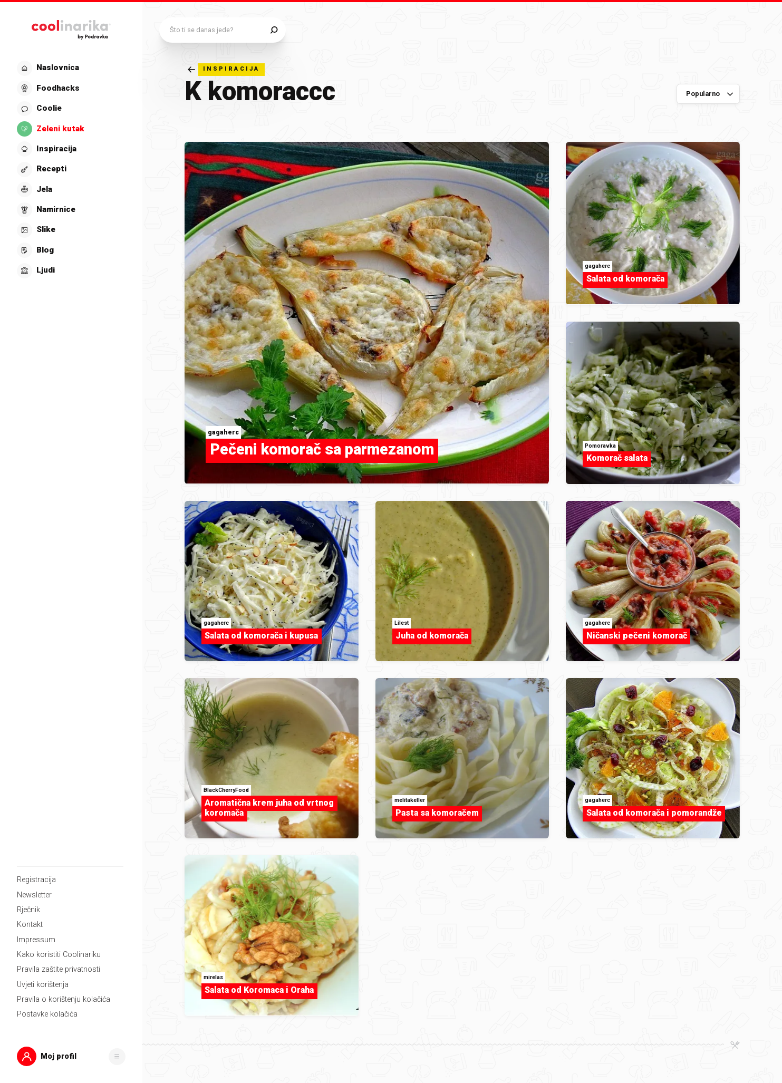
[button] (71, 1056)
